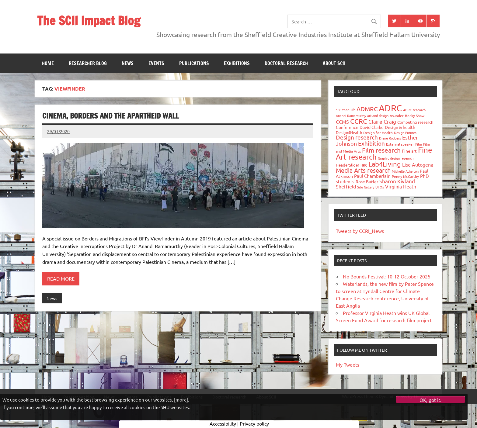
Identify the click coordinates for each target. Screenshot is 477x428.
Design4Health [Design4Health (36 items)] (349, 132)
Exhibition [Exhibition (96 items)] (371, 143)
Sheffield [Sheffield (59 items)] (346, 186)
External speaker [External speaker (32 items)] (400, 144)
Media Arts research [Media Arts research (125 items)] (363, 170)
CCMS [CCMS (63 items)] (342, 122)
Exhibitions (237, 63)
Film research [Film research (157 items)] (381, 150)
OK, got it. (430, 400)
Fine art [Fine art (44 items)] (409, 151)
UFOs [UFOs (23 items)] (379, 187)
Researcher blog (88, 63)
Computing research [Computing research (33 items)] (415, 122)
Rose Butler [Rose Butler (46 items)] (367, 181)
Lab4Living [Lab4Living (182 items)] (384, 164)
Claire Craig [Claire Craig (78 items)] (382, 121)
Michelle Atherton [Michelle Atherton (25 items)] (405, 171)
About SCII (334, 63)
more (181, 399)
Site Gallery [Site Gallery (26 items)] (365, 187)
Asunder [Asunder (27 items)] (397, 115)
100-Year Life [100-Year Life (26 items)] (345, 109)
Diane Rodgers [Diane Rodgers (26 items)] (390, 138)
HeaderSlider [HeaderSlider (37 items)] (347, 164)
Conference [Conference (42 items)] (347, 127)
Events (156, 63)
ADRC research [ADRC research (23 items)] (414, 109)
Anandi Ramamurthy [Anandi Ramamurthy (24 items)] (351, 115)
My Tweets (347, 364)
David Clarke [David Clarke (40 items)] (372, 127)
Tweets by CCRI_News (360, 231)
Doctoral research (286, 63)
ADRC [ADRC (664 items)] (390, 108)
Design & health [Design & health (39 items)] (400, 127)
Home (48, 63)
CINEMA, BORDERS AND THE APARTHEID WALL (110, 116)
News (128, 63)
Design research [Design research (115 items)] (357, 137)
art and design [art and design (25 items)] (377, 115)
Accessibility (223, 423)
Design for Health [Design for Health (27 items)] (378, 132)
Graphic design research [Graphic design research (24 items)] (395, 158)
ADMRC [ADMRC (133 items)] (367, 108)
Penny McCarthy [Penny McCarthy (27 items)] (405, 176)
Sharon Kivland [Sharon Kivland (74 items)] (397, 181)
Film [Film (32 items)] (418, 144)
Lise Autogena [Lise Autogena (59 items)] (417, 164)
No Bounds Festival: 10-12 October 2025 (386, 276)
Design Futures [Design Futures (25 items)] (405, 132)
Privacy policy (254, 423)
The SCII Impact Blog (88, 20)
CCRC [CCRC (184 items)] (358, 121)
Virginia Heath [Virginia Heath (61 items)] (400, 186)
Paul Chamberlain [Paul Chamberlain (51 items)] (372, 176)
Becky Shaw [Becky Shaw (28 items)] (414, 115)
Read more (61, 278)
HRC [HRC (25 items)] (363, 165)
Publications (194, 63)
